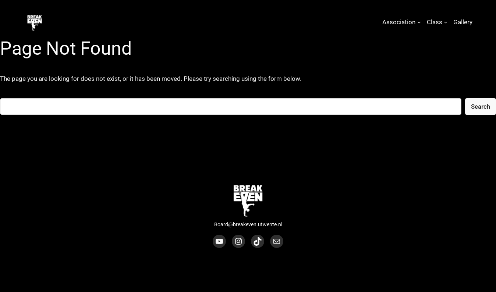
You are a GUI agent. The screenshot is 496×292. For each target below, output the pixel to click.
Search (480, 106)
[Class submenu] (445, 22)
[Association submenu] (419, 22)
